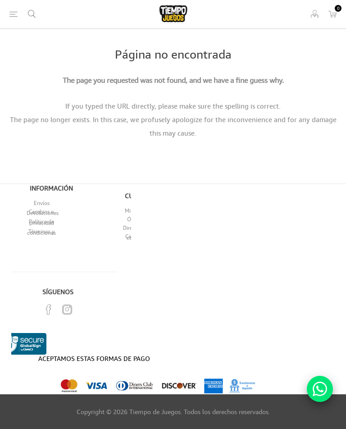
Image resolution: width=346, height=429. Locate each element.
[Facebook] (48, 309)
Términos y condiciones (41, 232)
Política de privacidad (41, 222)
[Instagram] (67, 309)
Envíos (42, 203)
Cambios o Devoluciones (43, 212)
